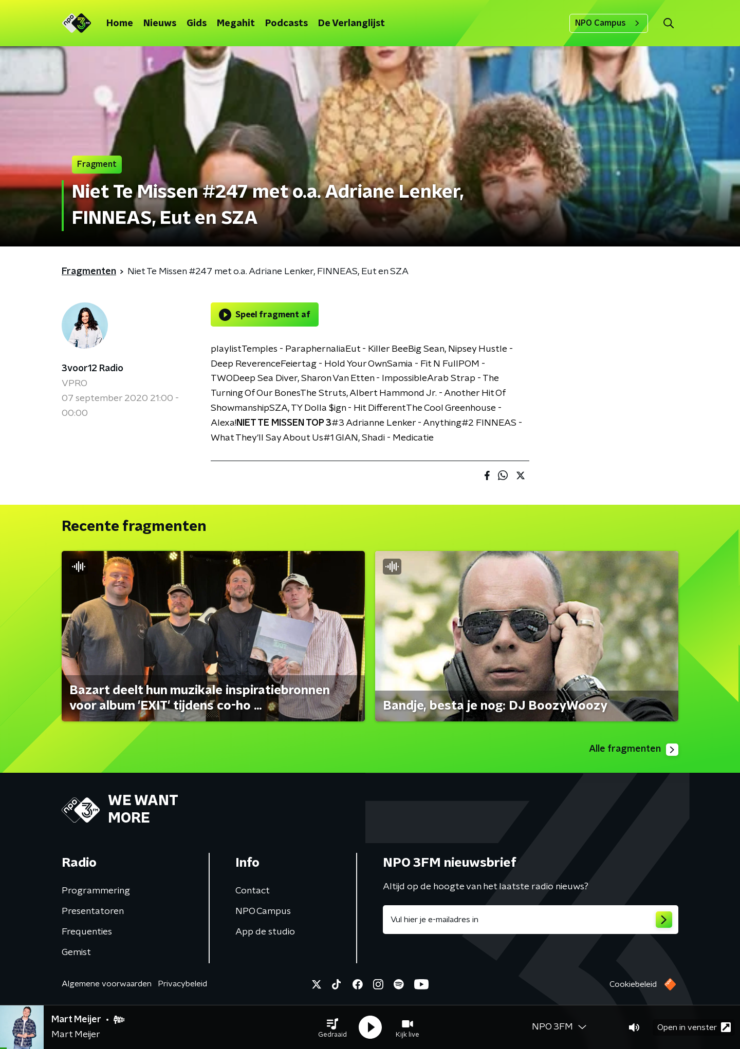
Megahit (236, 23)
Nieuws (159, 23)
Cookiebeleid (633, 984)
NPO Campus (608, 23)
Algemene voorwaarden (107, 984)
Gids (197, 23)
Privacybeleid (182, 984)
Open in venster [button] (694, 1027)
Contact (252, 890)
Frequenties (87, 932)
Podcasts (286, 23)
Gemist (76, 952)
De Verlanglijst (351, 23)
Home (119, 23)
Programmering (96, 890)
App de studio (265, 932)
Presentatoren (93, 911)
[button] (332, 1027)
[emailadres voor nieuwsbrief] (530, 919)
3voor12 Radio (92, 368)
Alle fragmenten (633, 749)
